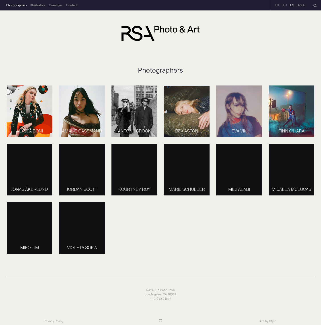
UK (277, 5)
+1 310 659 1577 (160, 299)
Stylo (272, 321)
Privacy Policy (53, 321)
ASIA (301, 5)
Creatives (55, 5)
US (292, 5)
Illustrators (37, 5)
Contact (71, 5)
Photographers (16, 5)
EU (285, 5)
